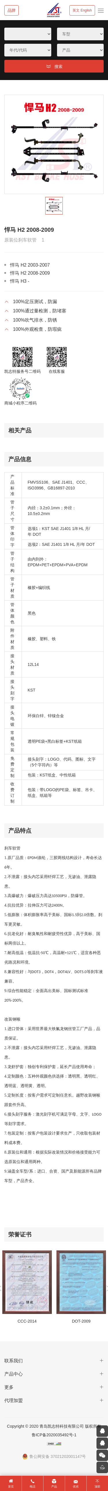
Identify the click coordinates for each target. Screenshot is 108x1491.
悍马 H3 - (19, 281)
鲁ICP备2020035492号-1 (54, 1435)
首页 (11, 1486)
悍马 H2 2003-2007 (30, 265)
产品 (54, 1486)
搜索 (58, 66)
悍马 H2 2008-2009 (30, 273)
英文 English (82, 10)
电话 (32, 1486)
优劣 (76, 1486)
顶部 (97, 1486)
